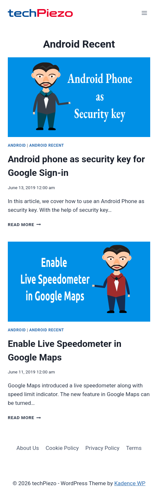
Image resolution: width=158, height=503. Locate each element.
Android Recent (46, 145)
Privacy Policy (103, 448)
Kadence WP (129, 483)
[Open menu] (144, 13)
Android (17, 145)
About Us (28, 448)
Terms (134, 448)
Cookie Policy (62, 448)
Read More (24, 224)
